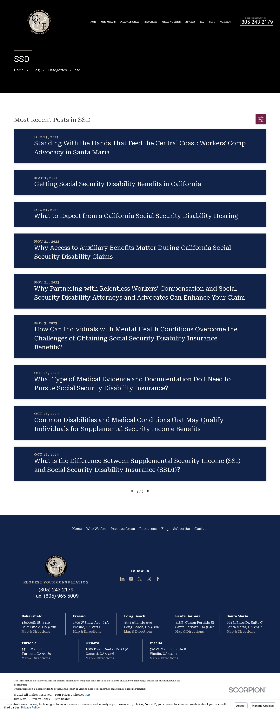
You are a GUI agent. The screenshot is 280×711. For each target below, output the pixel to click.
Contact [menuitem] (225, 22)
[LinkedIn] (122, 579)
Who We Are (96, 529)
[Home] (55, 566)
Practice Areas (123, 529)
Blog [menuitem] (212, 22)
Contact (201, 529)
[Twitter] (140, 579)
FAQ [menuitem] (202, 22)
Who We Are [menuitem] (108, 22)
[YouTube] (131, 579)
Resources (148, 529)
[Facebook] (158, 579)
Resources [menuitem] (150, 22)
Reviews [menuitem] (190, 22)
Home (77, 529)
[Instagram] (149, 579)
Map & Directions (36, 631)
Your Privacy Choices (72, 694)
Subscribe (181, 529)
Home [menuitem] (93, 22)
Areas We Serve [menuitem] (171, 22)
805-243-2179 (257, 21)
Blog (165, 529)
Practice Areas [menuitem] (129, 22)
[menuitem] (20, 699)
